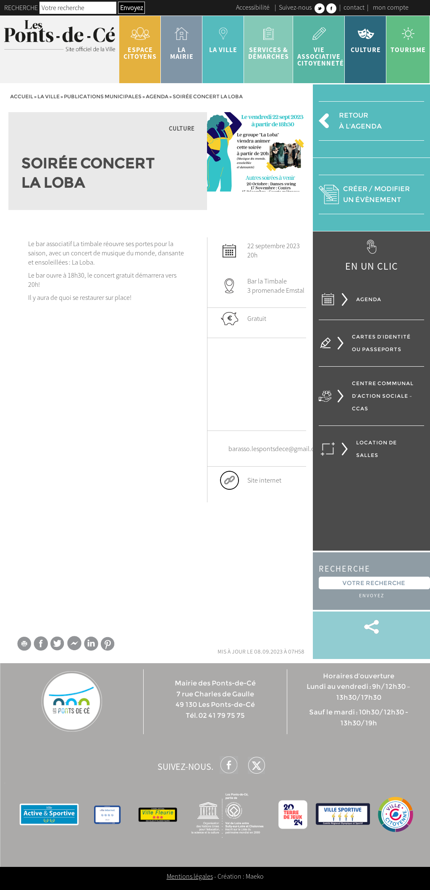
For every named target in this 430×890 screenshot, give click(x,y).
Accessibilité (253, 7)
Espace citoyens (140, 40)
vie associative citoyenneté (320, 43)
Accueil (21, 96)
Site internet (264, 480)
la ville (223, 37)
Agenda (157, 96)
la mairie (181, 40)
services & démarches (268, 40)
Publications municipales (103, 96)
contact (353, 7)
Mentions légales (190, 876)
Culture (365, 37)
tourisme (408, 37)
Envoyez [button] (131, 7)
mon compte (391, 7)
